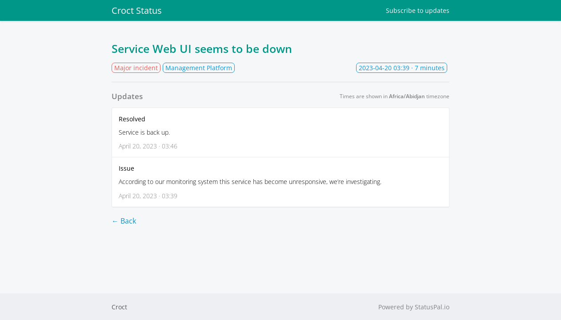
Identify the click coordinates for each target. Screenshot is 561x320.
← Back (124, 221)
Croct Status (137, 10)
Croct (119, 307)
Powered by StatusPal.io (413, 307)
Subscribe (417, 10)
